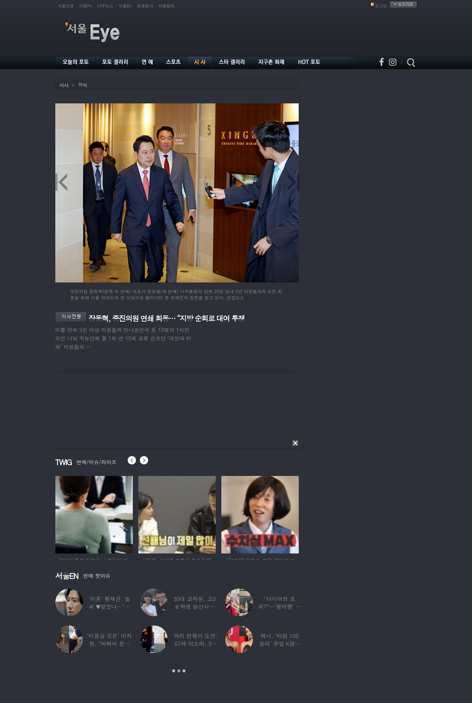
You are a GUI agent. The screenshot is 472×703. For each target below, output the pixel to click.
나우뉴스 (105, 5)
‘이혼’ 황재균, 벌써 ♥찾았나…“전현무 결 (109, 606)
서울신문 (66, 5)
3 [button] (184, 670)
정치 (82, 85)
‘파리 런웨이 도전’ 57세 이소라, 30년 (194, 643)
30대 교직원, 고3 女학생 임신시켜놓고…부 (194, 606)
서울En (125, 5)
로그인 (381, 5)
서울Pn (85, 5)
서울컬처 (166, 5)
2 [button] (178, 670)
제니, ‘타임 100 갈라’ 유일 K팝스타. (279, 643)
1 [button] (173, 670)
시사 (63, 85)
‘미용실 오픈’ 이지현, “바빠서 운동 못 (109, 643)
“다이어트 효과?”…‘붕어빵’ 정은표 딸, (279, 606)
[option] (86, 513)
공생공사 (145, 5)
